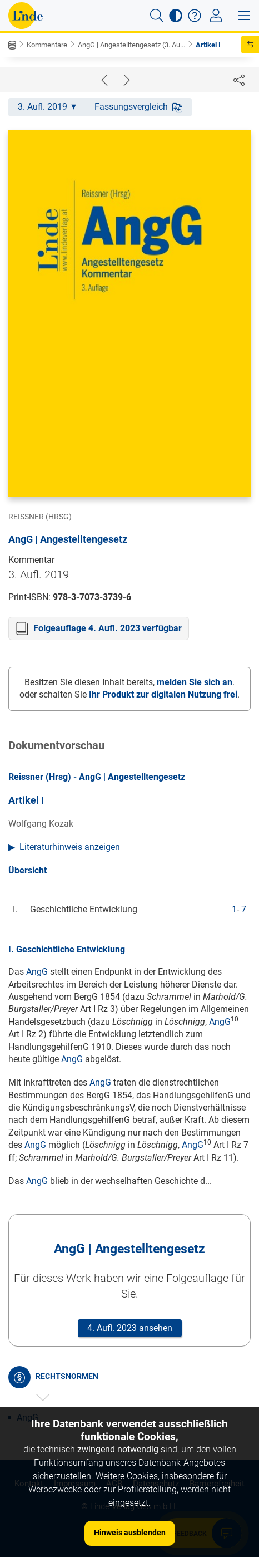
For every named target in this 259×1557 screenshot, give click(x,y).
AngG (37, 971)
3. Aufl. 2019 (47, 106)
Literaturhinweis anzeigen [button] (69, 847)
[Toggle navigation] (216, 15)
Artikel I (208, 45)
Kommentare (47, 45)
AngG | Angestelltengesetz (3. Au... (131, 45)
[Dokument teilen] (239, 80)
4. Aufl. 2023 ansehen (129, 1328)
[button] (156, 15)
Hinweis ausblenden (130, 1532)
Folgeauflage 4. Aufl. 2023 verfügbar (107, 628)
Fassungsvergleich (138, 106)
